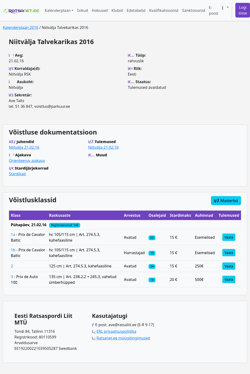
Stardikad (17, 173)
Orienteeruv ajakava (27, 160)
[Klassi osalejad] (152, 237)
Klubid (117, 10)
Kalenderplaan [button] (57, 10)
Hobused (100, 10)
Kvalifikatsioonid (163, 10)
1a (13, 234)
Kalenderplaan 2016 (20, 27)
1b (13, 249)
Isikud (82, 10)
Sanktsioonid (193, 10)
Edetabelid (136, 10)
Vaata (228, 237)
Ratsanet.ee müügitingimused (123, 338)
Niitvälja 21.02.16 (24, 147)
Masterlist (226, 200)
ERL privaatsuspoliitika (116, 331)
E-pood (213, 10)
